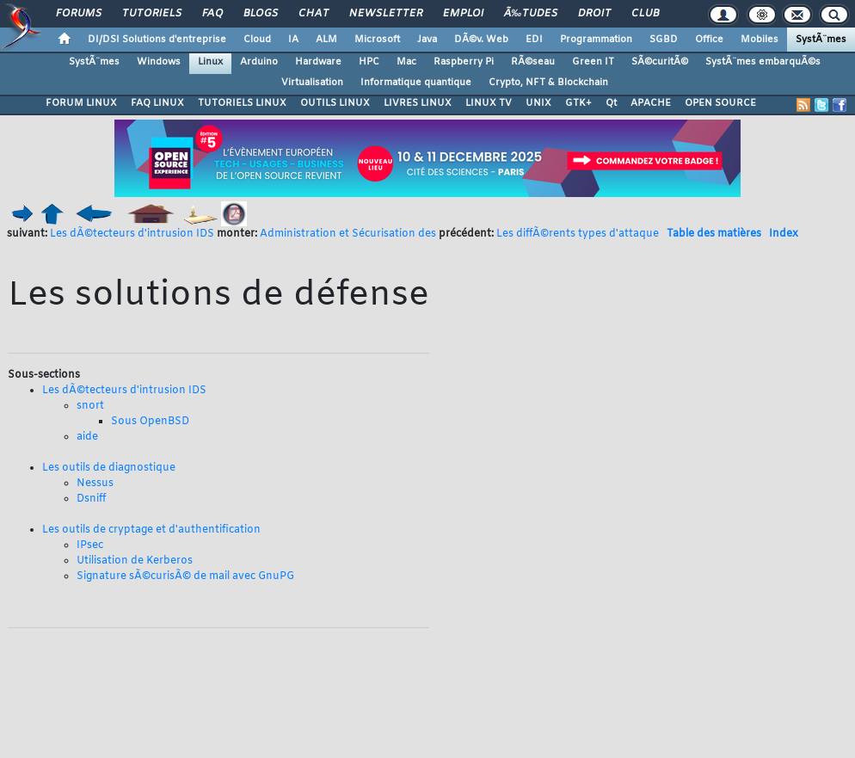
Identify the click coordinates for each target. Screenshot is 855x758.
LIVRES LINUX (418, 103)
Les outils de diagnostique (108, 468)
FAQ (212, 14)
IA (293, 40)
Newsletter (386, 14)
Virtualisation (312, 83)
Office (709, 40)
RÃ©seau (533, 62)
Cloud (257, 40)
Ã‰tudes (530, 14)
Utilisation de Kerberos (135, 561)
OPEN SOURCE (720, 103)
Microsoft (377, 40)
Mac (406, 62)
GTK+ (578, 103)
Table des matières (714, 234)
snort (90, 406)
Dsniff (91, 499)
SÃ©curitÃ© (659, 62)
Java (427, 40)
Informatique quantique (415, 83)
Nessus (95, 483)
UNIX (538, 103)
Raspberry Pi (464, 62)
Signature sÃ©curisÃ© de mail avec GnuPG (185, 576)
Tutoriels (151, 14)
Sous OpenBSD (150, 421)
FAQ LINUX (157, 103)
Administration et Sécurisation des (348, 234)
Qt (611, 103)
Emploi (463, 14)
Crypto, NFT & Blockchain (548, 83)
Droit (594, 14)
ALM (326, 40)
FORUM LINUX (81, 103)
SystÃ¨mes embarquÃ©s (763, 62)
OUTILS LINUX (335, 103)
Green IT (593, 62)
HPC (369, 62)
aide (87, 437)
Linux (210, 62)
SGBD (663, 40)
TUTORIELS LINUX (242, 103)
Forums (78, 14)
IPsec (90, 545)
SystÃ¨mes (821, 40)
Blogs (261, 14)
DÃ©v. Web (481, 40)
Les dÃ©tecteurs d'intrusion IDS (132, 234)
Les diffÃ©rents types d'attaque (577, 234)
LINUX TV (488, 103)
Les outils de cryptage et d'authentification (151, 530)
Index (783, 234)
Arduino (259, 62)
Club (645, 14)
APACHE (650, 103)
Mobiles (759, 40)
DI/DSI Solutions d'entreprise (157, 40)
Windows (159, 62)
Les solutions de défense (218, 295)
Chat (313, 14)
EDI (534, 40)
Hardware (318, 62)
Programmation (596, 40)
